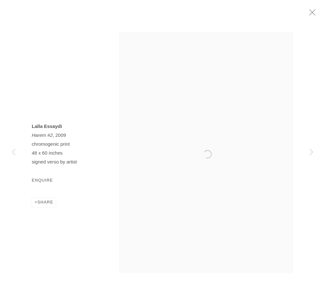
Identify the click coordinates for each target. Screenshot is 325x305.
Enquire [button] (42, 182)
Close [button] (314, 14)
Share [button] (45, 204)
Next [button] (311, 152)
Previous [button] (13, 152)
